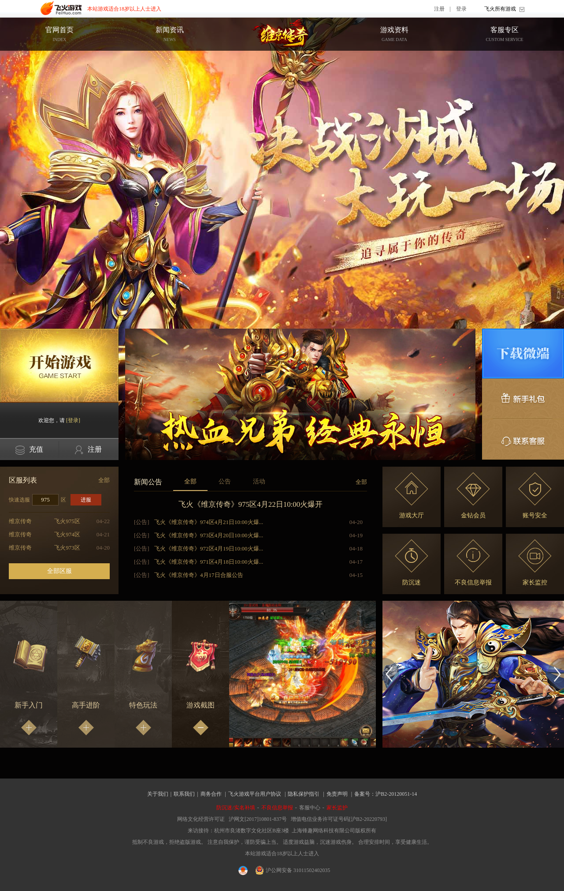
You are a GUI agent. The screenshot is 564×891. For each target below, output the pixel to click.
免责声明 (337, 794)
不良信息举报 (473, 562)
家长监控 (535, 562)
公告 (225, 481)
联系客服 (523, 439)
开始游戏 (59, 366)
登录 (461, 9)
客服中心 (309, 808)
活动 (259, 481)
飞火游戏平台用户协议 (254, 794)
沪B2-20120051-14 (396, 794)
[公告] (141, 522)
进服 (86, 500)
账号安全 (535, 495)
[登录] (73, 420)
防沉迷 (411, 562)
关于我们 (157, 794)
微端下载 (523, 353)
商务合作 (211, 794)
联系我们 (184, 794)
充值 (29, 450)
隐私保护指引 (303, 794)
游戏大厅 (411, 495)
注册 (439, 9)
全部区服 (59, 571)
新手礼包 (523, 398)
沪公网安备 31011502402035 (293, 870)
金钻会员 (473, 495)
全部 (104, 480)
